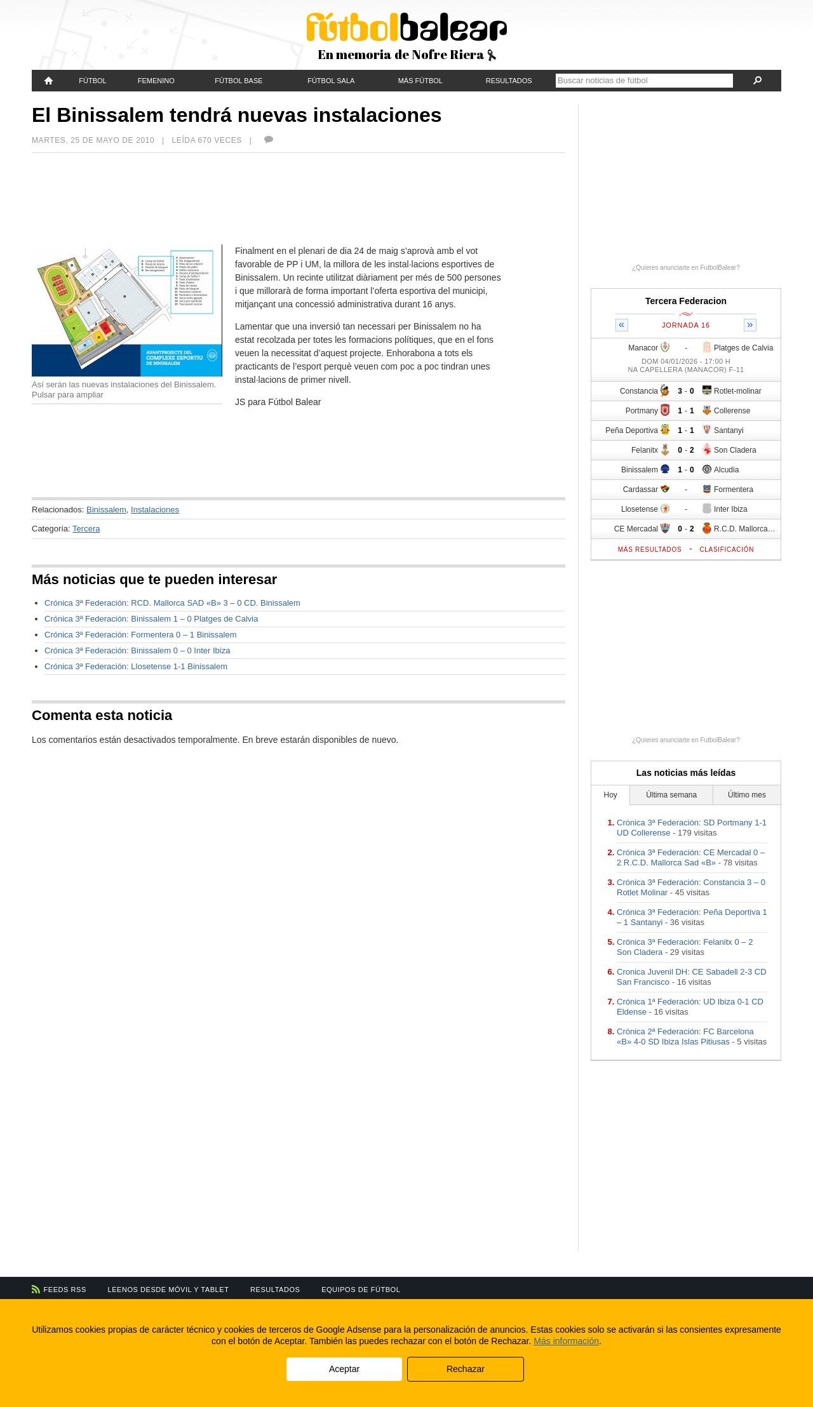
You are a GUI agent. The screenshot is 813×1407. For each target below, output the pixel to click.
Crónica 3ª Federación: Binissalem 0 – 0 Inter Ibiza (137, 650)
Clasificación (726, 549)
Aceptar (344, 1369)
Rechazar (466, 1369)
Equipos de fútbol (360, 1289)
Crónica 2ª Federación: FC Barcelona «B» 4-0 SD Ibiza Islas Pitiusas (685, 1036)
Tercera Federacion (686, 301)
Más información (566, 1341)
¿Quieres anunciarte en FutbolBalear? (686, 267)
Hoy (610, 794)
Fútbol (92, 80)
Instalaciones (155, 509)
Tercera (86, 528)
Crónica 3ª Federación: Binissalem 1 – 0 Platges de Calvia (151, 618)
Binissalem (106, 509)
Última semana (671, 794)
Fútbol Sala (330, 80)
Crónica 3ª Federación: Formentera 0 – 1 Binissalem (140, 634)
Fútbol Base (238, 80)
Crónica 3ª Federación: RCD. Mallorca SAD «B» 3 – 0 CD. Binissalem (172, 603)
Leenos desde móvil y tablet (168, 1289)
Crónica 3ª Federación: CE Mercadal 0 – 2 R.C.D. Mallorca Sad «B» (691, 857)
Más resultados (650, 549)
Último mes (747, 794)
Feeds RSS (65, 1289)
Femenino (156, 80)
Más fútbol (420, 80)
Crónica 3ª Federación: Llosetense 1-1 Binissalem (135, 666)
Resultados (509, 80)
